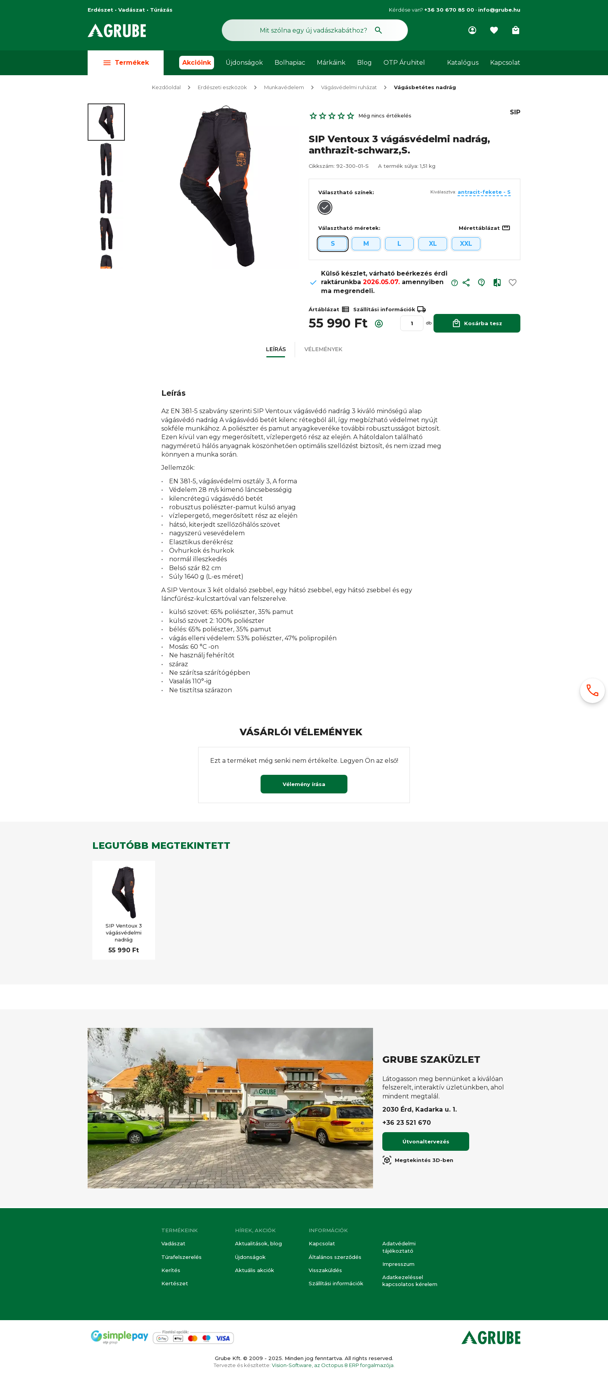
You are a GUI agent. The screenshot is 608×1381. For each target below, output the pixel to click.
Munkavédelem (284, 88)
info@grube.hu (499, 10)
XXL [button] (466, 244)
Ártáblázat (329, 310)
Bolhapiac (290, 62)
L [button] (399, 244)
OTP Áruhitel (404, 62)
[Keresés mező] (315, 30)
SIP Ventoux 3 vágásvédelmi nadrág (123, 934)
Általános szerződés (335, 1257)
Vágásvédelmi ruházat (349, 88)
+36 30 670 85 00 (449, 10)
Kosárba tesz (477, 324)
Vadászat (173, 1243)
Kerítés (170, 1270)
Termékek (125, 62)
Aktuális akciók (254, 1270)
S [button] (333, 244)
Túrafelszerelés (181, 1257)
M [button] (366, 244)
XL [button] (433, 244)
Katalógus (462, 62)
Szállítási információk (336, 1283)
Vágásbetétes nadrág (425, 88)
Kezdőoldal (166, 88)
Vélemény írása (304, 785)
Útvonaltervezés (425, 1143)
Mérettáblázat (485, 229)
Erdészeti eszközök (222, 88)
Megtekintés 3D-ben (417, 1161)
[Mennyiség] (411, 324)
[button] (466, 285)
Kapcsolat (505, 62)
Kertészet (174, 1283)
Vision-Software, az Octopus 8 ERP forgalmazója (333, 1365)
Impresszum (398, 1264)
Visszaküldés (325, 1270)
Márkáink (331, 62)
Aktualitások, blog (258, 1243)
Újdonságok (244, 62)
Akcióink (196, 62)
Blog (364, 62)
